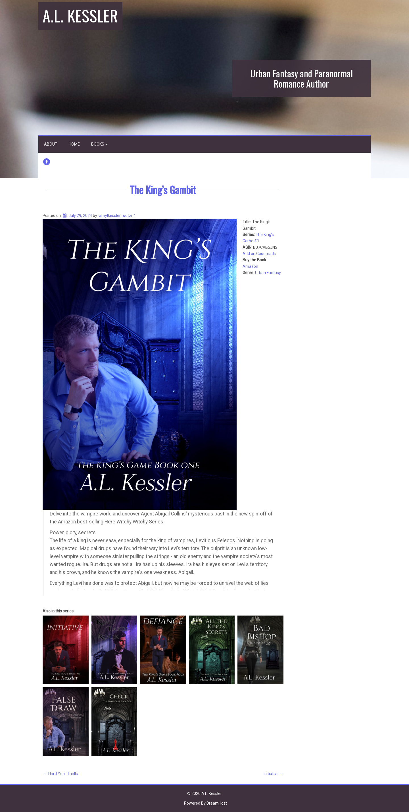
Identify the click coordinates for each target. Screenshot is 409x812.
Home (74, 144)
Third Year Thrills (60, 773)
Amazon (250, 266)
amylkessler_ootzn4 (117, 215)
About (50, 144)
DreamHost (216, 803)
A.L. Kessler (80, 15)
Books (99, 144)
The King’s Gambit (163, 189)
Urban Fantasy (268, 272)
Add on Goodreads (259, 253)
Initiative (273, 773)
